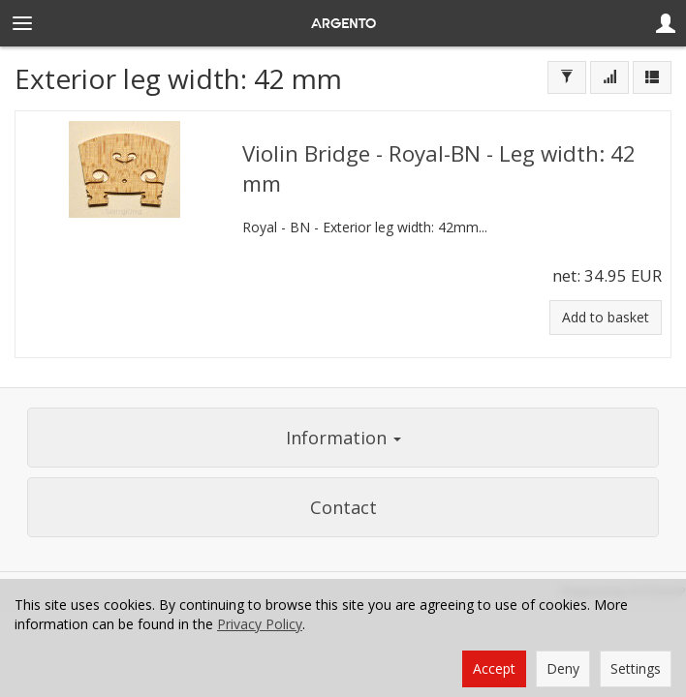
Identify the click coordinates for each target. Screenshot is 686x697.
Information (343, 437)
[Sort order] (609, 77)
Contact (343, 507)
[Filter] (566, 77)
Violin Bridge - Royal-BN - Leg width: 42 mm (439, 167)
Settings (635, 668)
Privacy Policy (259, 624)
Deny (562, 668)
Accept (494, 668)
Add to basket (605, 317)
